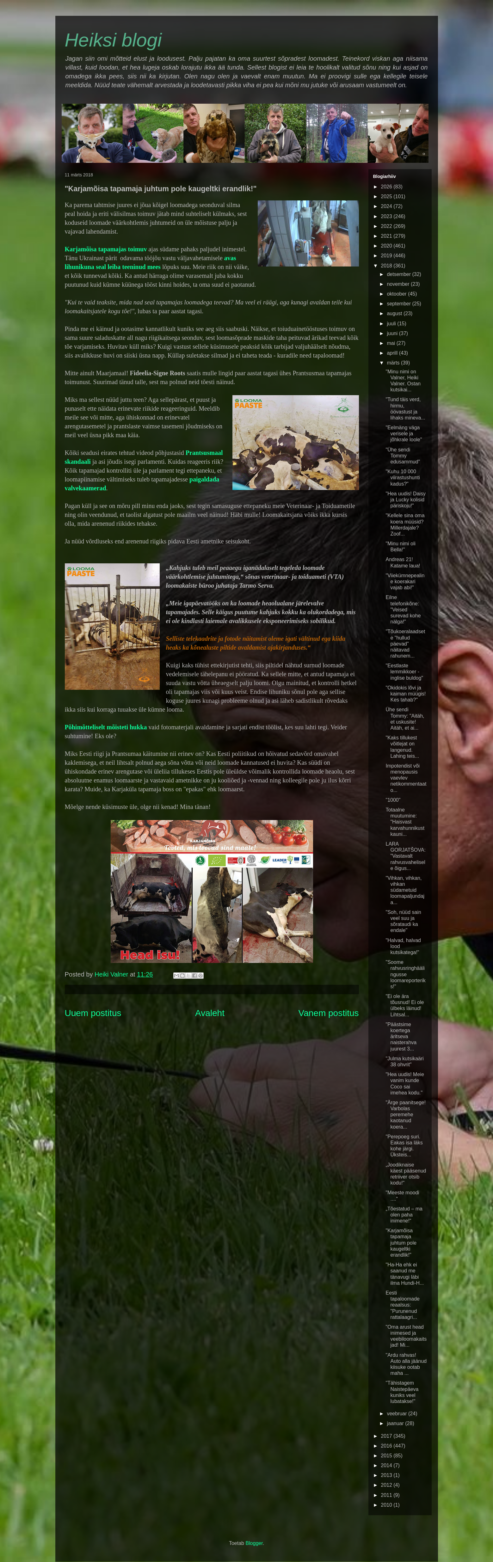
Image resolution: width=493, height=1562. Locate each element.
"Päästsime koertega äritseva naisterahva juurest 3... (400, 1036)
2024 (387, 206)
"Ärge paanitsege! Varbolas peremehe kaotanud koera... (405, 1115)
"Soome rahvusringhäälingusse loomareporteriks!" (405, 974)
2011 (387, 1495)
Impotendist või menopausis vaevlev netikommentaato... (405, 778)
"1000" (392, 800)
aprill (393, 353)
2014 (387, 1465)
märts (394, 362)
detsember (399, 274)
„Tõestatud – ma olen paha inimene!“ (403, 1214)
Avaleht (210, 1013)
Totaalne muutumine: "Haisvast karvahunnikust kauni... (404, 822)
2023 (387, 216)
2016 (387, 1446)
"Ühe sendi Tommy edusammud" (402, 455)
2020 (387, 245)
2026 (387, 186)
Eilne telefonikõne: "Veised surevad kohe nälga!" (403, 609)
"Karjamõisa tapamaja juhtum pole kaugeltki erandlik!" (400, 1243)
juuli (392, 323)
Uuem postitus (93, 1013)
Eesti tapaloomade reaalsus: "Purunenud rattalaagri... (402, 1305)
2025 (387, 196)
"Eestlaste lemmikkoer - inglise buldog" (404, 671)
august (395, 313)
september (399, 303)
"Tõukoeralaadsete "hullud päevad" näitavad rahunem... (405, 643)
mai (391, 343)
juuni (393, 333)
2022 (387, 226)
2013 (387, 1475)
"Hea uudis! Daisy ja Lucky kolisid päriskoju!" (405, 499)
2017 (387, 1436)
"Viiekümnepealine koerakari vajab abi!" (404, 581)
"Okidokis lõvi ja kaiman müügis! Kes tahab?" (405, 693)
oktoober (397, 294)
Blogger (253, 1543)
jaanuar (396, 1423)
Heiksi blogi (113, 40)
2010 (387, 1505)
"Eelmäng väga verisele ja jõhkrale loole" (403, 433)
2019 (387, 255)
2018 (387, 265)
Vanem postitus (329, 1013)
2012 (387, 1485)
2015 (387, 1455)
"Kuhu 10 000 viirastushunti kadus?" (402, 477)
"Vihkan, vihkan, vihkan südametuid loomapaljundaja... (404, 890)
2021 (387, 236)
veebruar (397, 1413)
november (399, 284)
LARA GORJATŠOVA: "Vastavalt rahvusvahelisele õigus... (405, 856)
